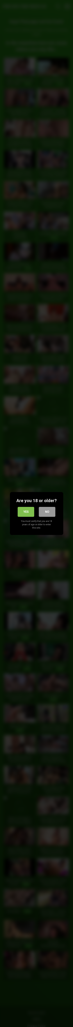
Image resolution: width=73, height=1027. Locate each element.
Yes (26, 512)
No (47, 512)
